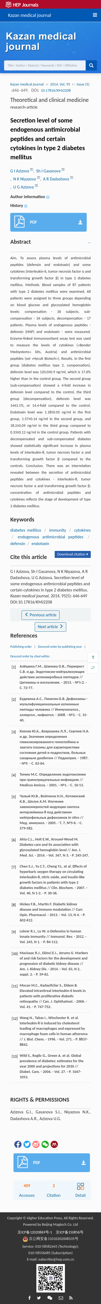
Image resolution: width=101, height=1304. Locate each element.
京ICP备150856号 (69, 1232)
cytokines (82, 530)
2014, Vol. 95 (60, 84)
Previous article (41, 614)
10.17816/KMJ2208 (56, 90)
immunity (57, 530)
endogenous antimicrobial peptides (50, 536)
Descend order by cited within (30, 656)
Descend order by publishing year (60, 647)
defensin (17, 543)
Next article (50, 626)
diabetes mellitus (25, 530)
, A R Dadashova (55, 178)
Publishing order (21, 647)
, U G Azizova (22, 187)
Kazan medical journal (29, 14)
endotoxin (40, 543)
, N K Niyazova (23, 178)
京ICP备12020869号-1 (35, 1232)
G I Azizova (20, 170)
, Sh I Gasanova (47, 170)
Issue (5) (82, 84)
